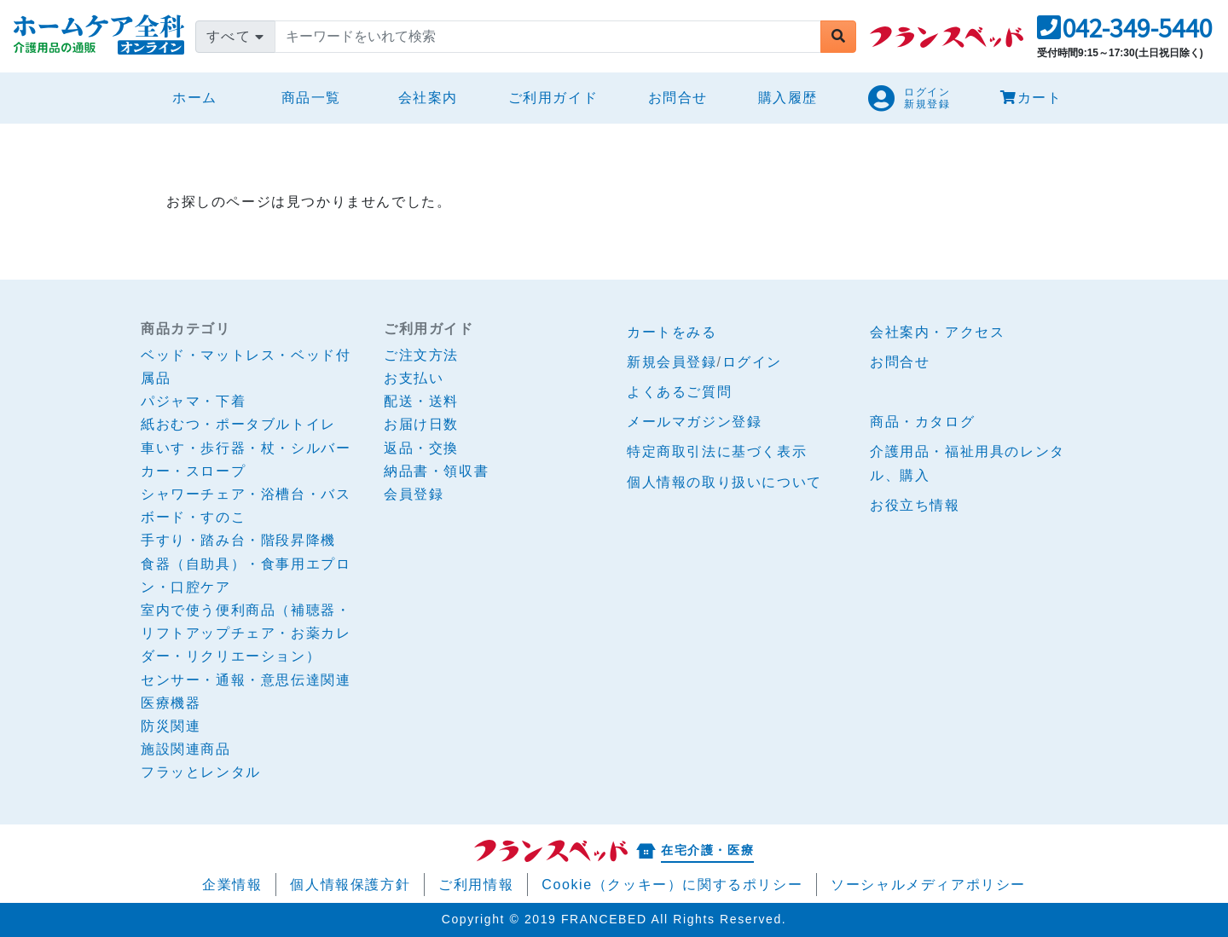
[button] (1124, 33)
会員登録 (413, 494)
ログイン (752, 362)
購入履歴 (788, 97)
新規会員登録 (672, 362)
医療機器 (170, 703)
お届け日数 (421, 424)
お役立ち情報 (915, 505)
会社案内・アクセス (937, 332)
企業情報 (232, 884)
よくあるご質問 (679, 392)
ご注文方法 (421, 355)
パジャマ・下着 (193, 401)
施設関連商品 (186, 749)
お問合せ (678, 97)
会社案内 (428, 97)
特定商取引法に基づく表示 (717, 451)
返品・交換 (421, 448)
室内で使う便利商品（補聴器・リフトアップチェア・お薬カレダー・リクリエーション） (245, 633)
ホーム (201, 95)
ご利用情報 (475, 884)
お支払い (413, 378)
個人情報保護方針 (350, 884)
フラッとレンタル (201, 772)
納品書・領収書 (436, 471)
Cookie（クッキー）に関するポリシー (672, 884)
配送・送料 (421, 401)
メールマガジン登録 (694, 421)
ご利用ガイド (553, 97)
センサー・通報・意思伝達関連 (245, 680)
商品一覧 (311, 97)
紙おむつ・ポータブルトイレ (238, 424)
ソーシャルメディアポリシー (928, 884)
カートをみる (672, 332)
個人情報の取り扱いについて (724, 482)
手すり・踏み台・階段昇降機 (238, 540)
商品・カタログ (922, 421)
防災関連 (170, 726)
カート (1031, 97)
